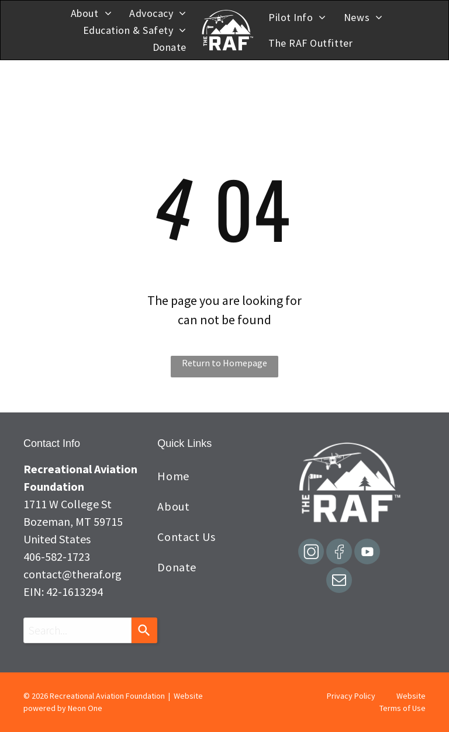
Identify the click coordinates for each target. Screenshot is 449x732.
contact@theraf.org (72, 574)
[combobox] (77, 630)
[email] (339, 581)
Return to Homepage (224, 363)
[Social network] (311, 553)
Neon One (85, 708)
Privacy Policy (351, 696)
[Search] (144, 630)
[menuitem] (91, 13)
